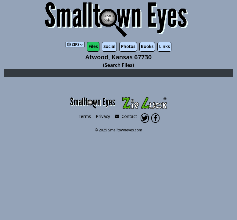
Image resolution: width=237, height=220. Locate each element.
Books (147, 46)
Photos (128, 46)
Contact (126, 116)
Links (164, 46)
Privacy (103, 116)
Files (93, 46)
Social (109, 46)
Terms (85, 116)
